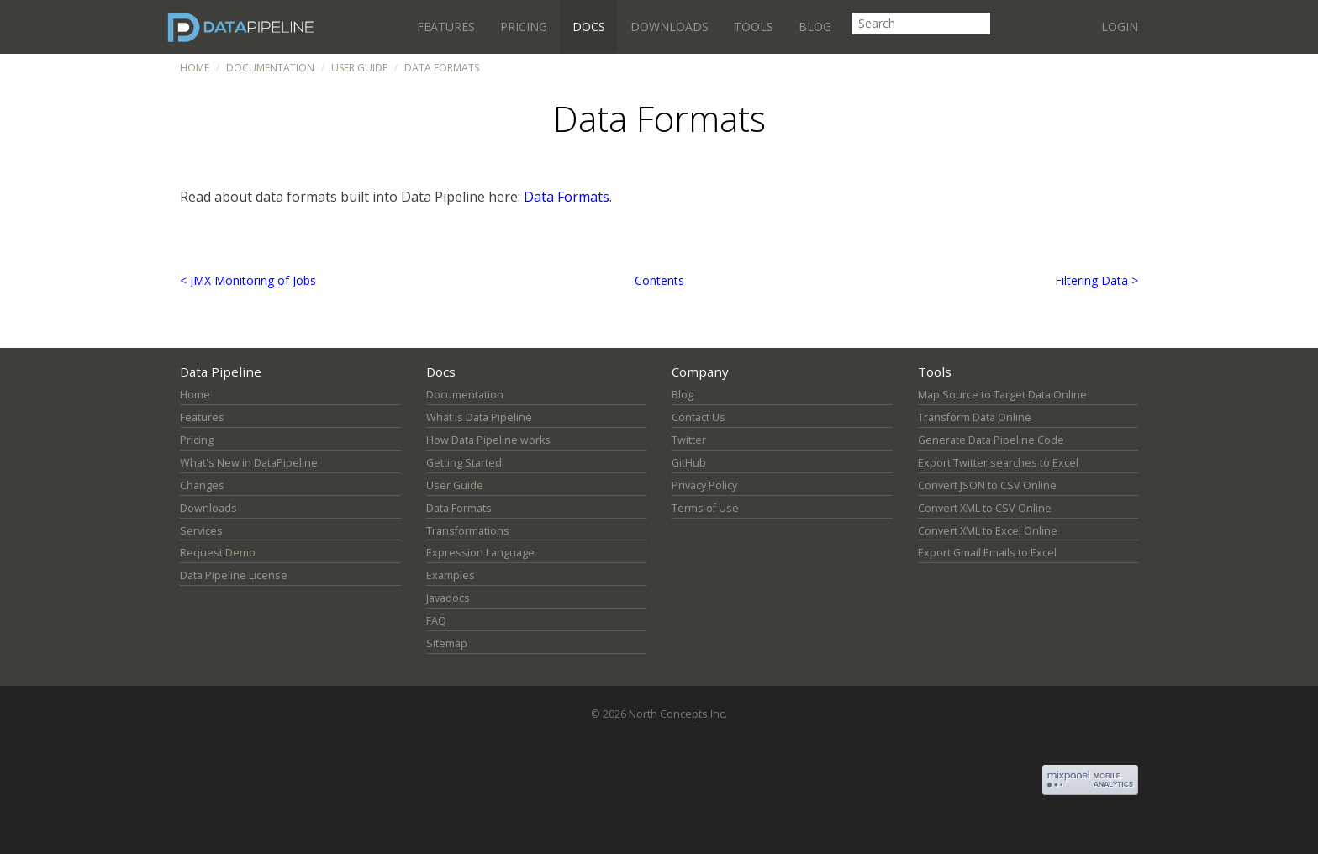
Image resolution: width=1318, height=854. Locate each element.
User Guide (359, 68)
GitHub (689, 463)
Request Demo (218, 553)
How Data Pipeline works (488, 440)
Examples (450, 575)
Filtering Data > (1096, 280)
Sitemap (446, 643)
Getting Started (464, 463)
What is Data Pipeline (479, 417)
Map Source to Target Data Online (1002, 394)
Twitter (689, 440)
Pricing (523, 26)
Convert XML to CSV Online (985, 508)
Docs (588, 26)
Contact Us (698, 417)
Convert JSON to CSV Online (987, 485)
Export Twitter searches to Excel (998, 463)
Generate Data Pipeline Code (991, 440)
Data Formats (566, 196)
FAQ (436, 621)
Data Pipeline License (233, 575)
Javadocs (448, 598)
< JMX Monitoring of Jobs (248, 280)
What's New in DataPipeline (249, 463)
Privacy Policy (704, 485)
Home (194, 68)
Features (446, 26)
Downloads (669, 26)
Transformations (467, 531)
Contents (659, 280)
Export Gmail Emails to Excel (987, 553)
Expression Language (480, 553)
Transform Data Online (974, 417)
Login (1119, 26)
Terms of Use (705, 508)
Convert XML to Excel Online (987, 531)
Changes (202, 485)
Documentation (270, 68)
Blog (815, 26)
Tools (753, 26)
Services (201, 531)
